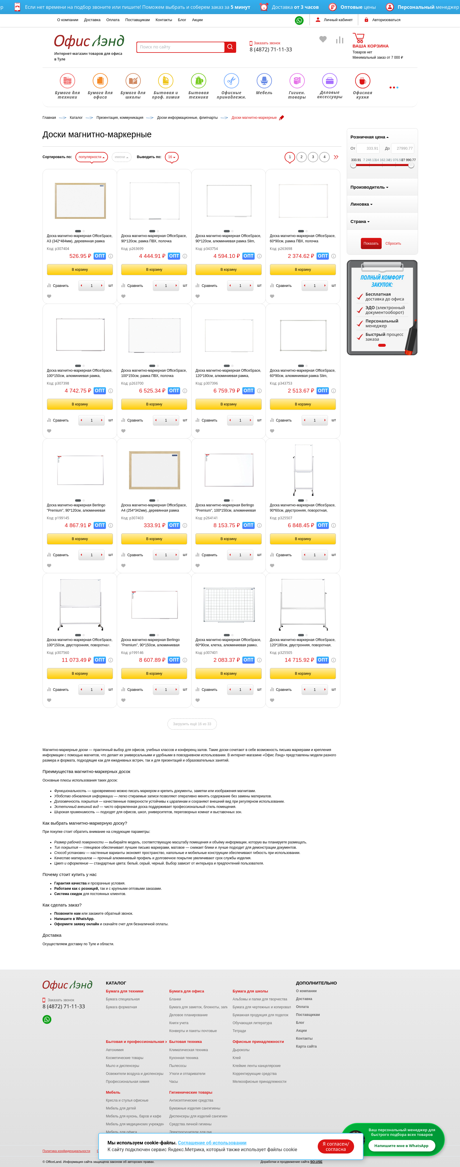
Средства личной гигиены (190, 1124)
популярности (168, 157)
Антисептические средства (191, 1100)
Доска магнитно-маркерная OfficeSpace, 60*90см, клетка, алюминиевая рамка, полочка (304, 643)
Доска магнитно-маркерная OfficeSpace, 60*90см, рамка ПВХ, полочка (379, 238)
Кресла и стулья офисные (127, 1100)
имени (197, 157)
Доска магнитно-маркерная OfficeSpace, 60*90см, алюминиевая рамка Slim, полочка (379, 373)
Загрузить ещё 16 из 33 (268, 724)
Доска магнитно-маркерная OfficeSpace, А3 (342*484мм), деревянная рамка (156, 238)
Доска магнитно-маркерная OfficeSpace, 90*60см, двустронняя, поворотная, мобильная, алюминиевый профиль (379, 508)
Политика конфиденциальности (66, 1151)
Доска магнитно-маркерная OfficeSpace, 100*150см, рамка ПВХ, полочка (230, 373)
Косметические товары (124, 1058)
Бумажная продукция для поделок (260, 1015)
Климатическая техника (188, 1050)
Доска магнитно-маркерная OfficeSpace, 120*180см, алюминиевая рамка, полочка (304, 373)
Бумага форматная (121, 1007)
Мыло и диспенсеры (122, 1066)
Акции (197, 20)
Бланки (175, 999)
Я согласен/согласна (335, 1146)
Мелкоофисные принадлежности (259, 1082)
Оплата (113, 20)
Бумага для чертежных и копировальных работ (271, 1007)
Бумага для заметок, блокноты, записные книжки (209, 1007)
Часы (173, 1082)
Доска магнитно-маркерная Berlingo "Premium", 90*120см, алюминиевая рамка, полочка (152, 508)
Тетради (239, 1031)
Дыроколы (241, 1050)
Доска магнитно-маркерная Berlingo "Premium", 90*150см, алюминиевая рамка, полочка (226, 643)
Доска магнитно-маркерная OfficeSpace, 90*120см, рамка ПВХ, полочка (230, 238)
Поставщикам (137, 20)
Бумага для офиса (186, 991)
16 (248, 157)
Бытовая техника (185, 1041)
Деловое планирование (188, 1015)
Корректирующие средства (255, 1074)
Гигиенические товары (190, 1092)
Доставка (92, 20)
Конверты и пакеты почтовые (193, 1031)
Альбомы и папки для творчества (260, 999)
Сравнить (134, 285)
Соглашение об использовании (212, 1143)
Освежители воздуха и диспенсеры (134, 1074)
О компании (67, 20)
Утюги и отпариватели (187, 1074)
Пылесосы (177, 1066)
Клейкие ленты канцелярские (257, 1066)
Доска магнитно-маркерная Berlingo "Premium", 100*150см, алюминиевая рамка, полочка (302, 508)
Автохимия (115, 1050)
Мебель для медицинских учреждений (137, 1124)
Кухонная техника (183, 1058)
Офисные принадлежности (258, 1041)
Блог (182, 20)
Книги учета (178, 1023)
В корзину (156, 270)
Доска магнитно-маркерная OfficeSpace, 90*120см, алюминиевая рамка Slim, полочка (304, 239)
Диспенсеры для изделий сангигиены (199, 1116)
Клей (237, 1058)
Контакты (163, 20)
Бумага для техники (124, 991)
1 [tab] (78, 345)
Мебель (113, 1092)
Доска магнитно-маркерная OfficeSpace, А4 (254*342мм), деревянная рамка (230, 508)
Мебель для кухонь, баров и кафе (133, 1116)
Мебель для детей (121, 1108)
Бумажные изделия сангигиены (194, 1108)
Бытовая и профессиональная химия (141, 1041)
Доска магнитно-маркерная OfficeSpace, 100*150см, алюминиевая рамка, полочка (156, 373)
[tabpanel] (78, 307)
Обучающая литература (252, 1023)
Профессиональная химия (127, 1082)
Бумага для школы (250, 991)
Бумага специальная (123, 999)
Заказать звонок (265, 43)
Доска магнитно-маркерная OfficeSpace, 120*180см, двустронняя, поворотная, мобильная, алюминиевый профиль (379, 643)
